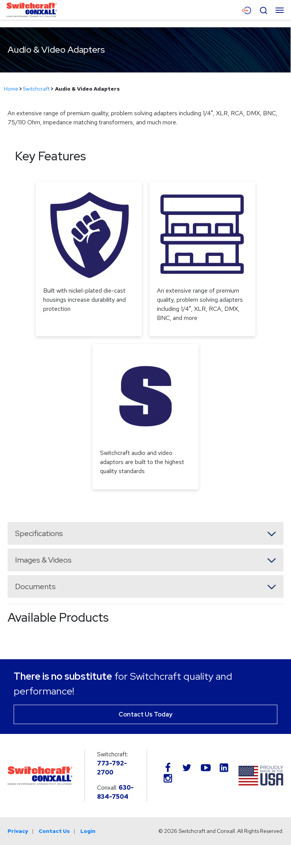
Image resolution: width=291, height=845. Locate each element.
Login (87, 831)
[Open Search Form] (263, 9)
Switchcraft (36, 88)
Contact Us (54, 831)
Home (11, 88)
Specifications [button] (39, 533)
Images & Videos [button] (43, 560)
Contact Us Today (145, 714)
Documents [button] (35, 586)
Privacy (18, 831)
